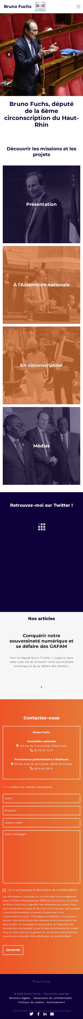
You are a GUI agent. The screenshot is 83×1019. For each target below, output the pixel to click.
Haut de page (41, 981)
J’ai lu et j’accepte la (42, 890)
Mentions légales (20, 998)
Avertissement (56, 1002)
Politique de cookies (31, 1002)
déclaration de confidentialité (56, 890)
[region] (41, 204)
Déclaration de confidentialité (53, 998)
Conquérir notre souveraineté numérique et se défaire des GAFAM (41, 641)
